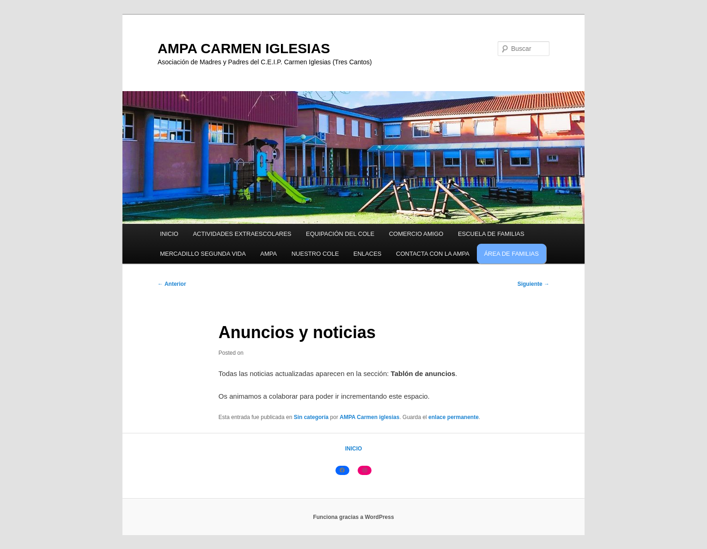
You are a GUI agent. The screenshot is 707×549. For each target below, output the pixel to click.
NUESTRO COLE (315, 253)
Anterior (172, 284)
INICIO (169, 233)
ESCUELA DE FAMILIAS (491, 233)
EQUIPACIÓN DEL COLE (340, 233)
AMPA (268, 253)
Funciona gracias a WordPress (353, 517)
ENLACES (368, 253)
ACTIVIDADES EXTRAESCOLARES (242, 233)
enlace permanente (453, 417)
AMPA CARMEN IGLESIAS (244, 48)
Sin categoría (311, 417)
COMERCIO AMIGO (416, 233)
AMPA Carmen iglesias (369, 417)
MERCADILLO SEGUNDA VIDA (203, 253)
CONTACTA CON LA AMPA (432, 253)
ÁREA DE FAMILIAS (511, 253)
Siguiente (533, 284)
